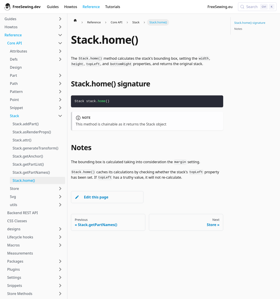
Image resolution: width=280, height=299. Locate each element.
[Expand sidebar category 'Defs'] (60, 59)
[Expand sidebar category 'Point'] (60, 99)
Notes (238, 29)
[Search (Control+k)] (257, 6)
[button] (34, 229)
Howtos (70, 6)
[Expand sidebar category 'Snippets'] (60, 285)
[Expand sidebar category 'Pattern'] (60, 91)
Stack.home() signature (249, 23)
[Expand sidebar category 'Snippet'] (60, 107)
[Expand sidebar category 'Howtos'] (60, 27)
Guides (53, 6)
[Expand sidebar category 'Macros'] (60, 245)
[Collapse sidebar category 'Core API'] (60, 43)
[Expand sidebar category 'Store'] (60, 188)
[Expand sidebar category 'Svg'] (60, 196)
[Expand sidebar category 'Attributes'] (60, 51)
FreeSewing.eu (220, 6)
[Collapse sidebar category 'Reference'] (60, 35)
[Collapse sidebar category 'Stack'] (60, 115)
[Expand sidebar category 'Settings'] (60, 277)
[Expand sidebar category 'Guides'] (60, 18)
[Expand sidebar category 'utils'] (60, 204)
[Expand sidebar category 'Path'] (60, 83)
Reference (91, 6)
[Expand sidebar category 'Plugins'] (60, 269)
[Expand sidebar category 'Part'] (60, 75)
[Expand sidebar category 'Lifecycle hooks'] (60, 237)
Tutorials (112, 6)
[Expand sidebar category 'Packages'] (60, 261)
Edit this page (91, 197)
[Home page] (75, 20)
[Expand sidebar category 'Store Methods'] (60, 293)
